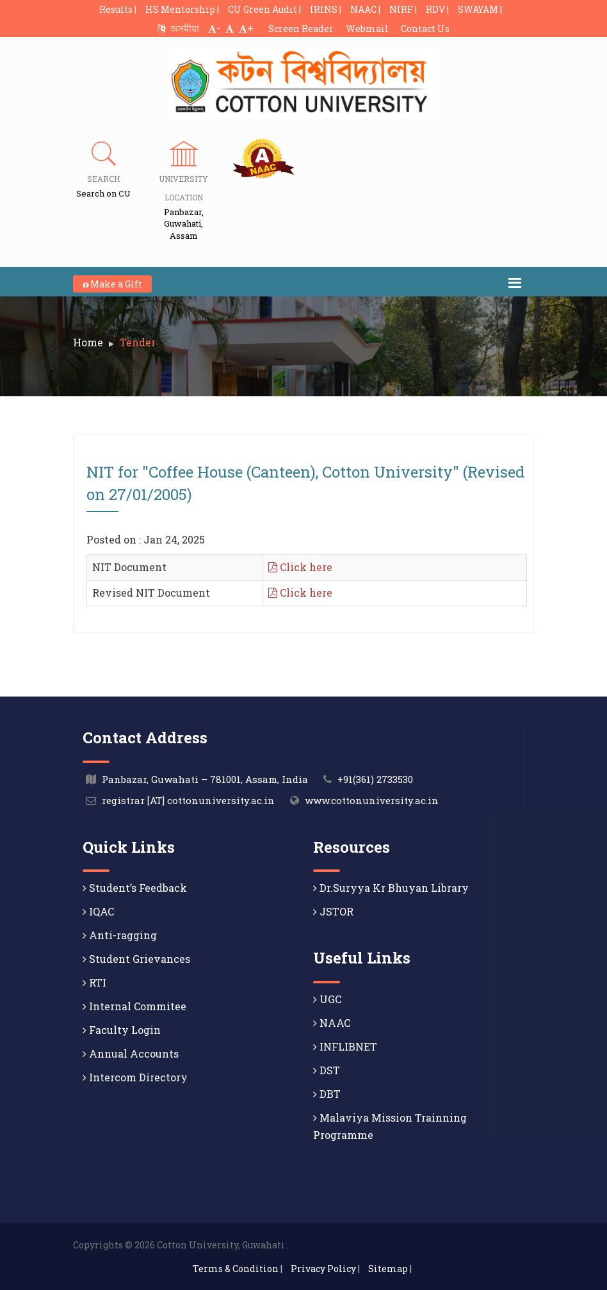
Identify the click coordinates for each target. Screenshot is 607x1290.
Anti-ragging (120, 935)
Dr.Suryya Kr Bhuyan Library (391, 887)
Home (88, 342)
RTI (94, 982)
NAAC (331, 1022)
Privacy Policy (323, 1268)
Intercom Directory (135, 1077)
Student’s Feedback (135, 887)
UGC (327, 999)
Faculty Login (122, 1029)
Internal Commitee (134, 1006)
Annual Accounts (131, 1053)
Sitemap (388, 1268)
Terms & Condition (236, 1268)
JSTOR (333, 911)
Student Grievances (136, 958)
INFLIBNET (345, 1046)
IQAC (98, 911)
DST (326, 1070)
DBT (327, 1094)
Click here (300, 567)
